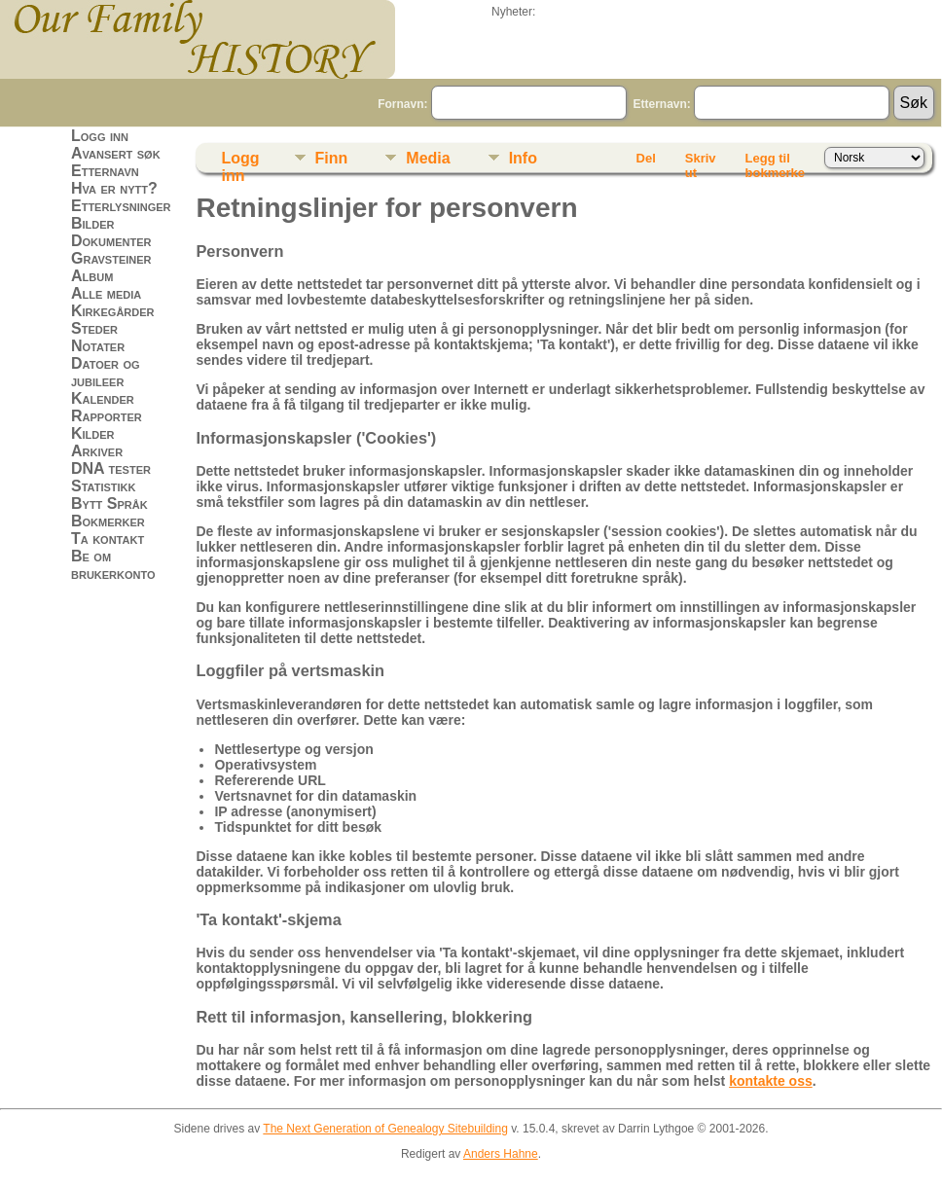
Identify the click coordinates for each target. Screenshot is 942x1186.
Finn (331, 158)
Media (428, 158)
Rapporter (106, 416)
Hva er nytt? (114, 188)
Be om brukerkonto (113, 565)
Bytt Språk (109, 503)
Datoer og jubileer (105, 372)
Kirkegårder (113, 311)
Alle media (106, 293)
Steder (94, 328)
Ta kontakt (107, 538)
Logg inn (99, 135)
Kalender (102, 398)
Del (646, 158)
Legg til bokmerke (775, 161)
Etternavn (105, 170)
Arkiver (97, 451)
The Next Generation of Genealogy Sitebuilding (385, 1128)
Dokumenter (111, 241)
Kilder (93, 433)
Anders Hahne (500, 1154)
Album (92, 276)
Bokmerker (108, 521)
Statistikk (103, 486)
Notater (98, 346)
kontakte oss (771, 1081)
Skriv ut (700, 161)
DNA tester (111, 468)
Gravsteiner (111, 258)
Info (523, 158)
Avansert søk (116, 153)
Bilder (93, 223)
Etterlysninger (121, 206)
